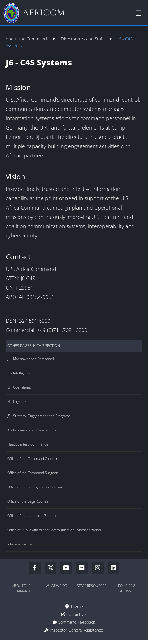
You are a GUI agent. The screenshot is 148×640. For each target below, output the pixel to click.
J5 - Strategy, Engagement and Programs (39, 415)
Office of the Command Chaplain (32, 458)
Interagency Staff (20, 544)
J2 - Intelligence (19, 372)
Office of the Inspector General (31, 515)
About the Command (27, 39)
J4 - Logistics (17, 401)
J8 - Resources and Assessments (33, 430)
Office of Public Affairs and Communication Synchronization (54, 529)
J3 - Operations (19, 387)
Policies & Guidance (127, 588)
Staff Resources (91, 585)
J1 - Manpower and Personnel (30, 358)
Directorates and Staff (83, 39)
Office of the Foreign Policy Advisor (35, 487)
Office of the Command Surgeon (32, 472)
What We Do (56, 585)
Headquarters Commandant (29, 444)
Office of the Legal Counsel (28, 501)
